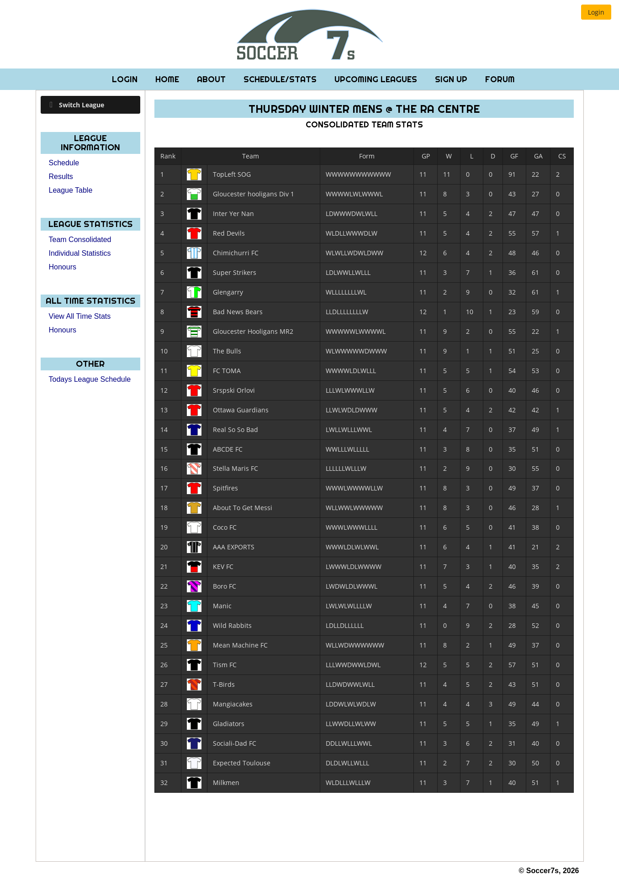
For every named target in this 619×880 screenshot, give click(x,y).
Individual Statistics (80, 253)
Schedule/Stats (281, 79)
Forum (500, 79)
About (212, 79)
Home (168, 79)
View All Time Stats (80, 316)
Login (126, 79)
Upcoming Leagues (376, 79)
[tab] (91, 105)
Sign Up (452, 79)
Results (61, 176)
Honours (62, 267)
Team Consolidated (80, 239)
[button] (596, 12)
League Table (71, 190)
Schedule (64, 163)
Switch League (81, 104)
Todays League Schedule (90, 379)
